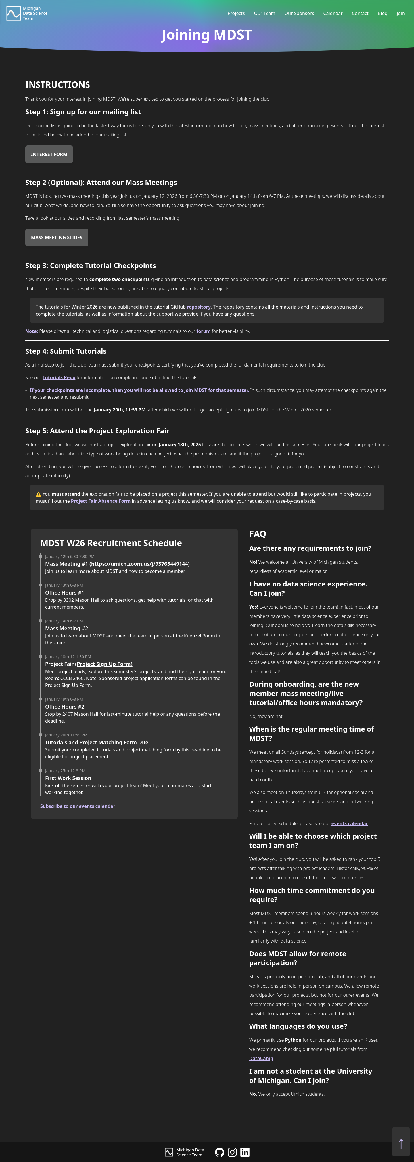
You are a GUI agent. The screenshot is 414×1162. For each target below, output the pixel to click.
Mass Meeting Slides (57, 237)
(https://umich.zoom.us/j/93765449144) (139, 563)
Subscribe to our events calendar (77, 806)
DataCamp (261, 1058)
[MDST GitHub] (219, 1152)
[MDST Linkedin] (245, 1152)
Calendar (333, 13)
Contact (360, 13)
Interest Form (49, 154)
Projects (236, 13)
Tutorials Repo (59, 377)
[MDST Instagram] (232, 1152)
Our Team (264, 13)
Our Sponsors (299, 13)
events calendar (349, 823)
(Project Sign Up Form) (104, 663)
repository (199, 307)
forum (203, 331)
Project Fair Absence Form (101, 501)
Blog (383, 13)
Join (401, 13)
